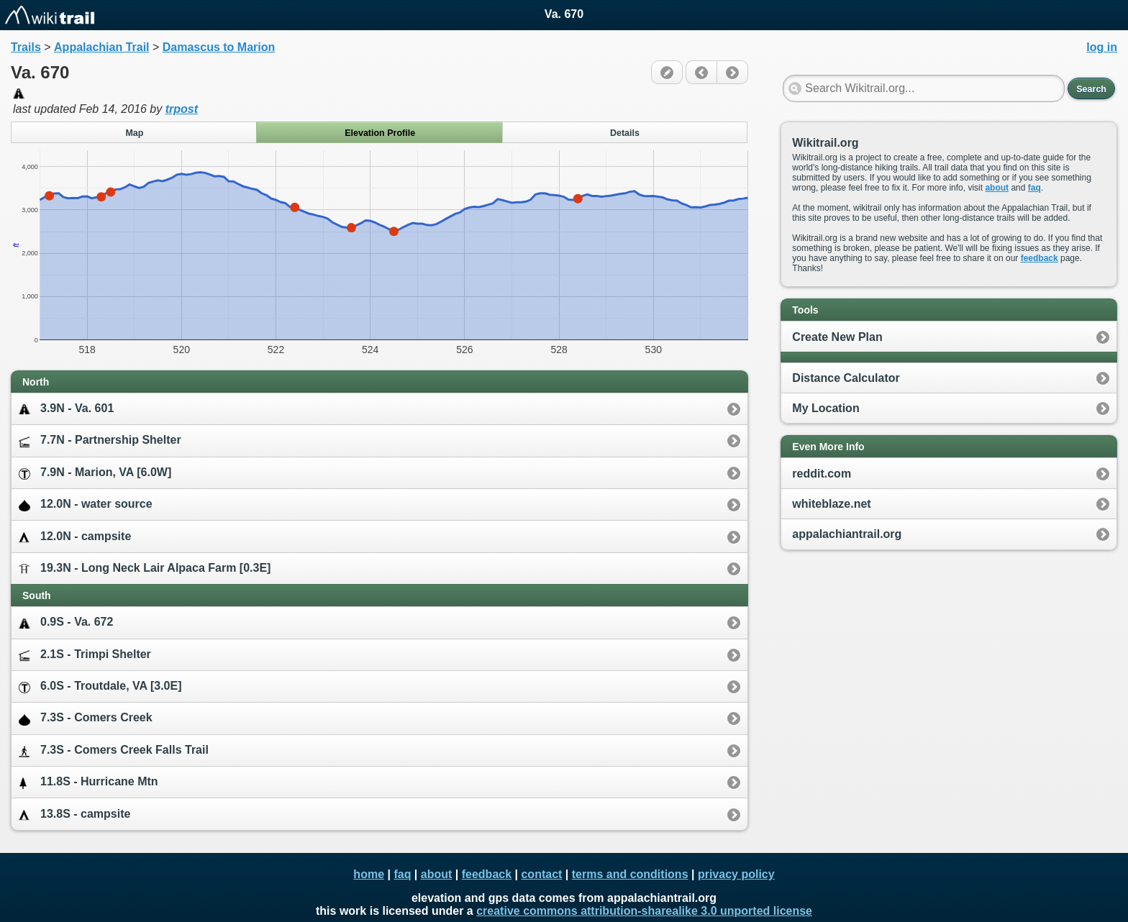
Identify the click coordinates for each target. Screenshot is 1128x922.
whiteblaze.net (831, 504)
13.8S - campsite (74, 814)
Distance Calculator (845, 378)
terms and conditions (630, 874)
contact (541, 874)
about (997, 188)
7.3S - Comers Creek (86, 718)
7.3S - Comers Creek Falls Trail (114, 750)
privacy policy (736, 874)
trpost (181, 109)
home (368, 874)
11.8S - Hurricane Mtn (88, 782)
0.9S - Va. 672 (66, 622)
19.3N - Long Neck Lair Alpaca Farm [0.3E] (144, 568)
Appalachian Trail (101, 47)
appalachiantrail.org (846, 534)
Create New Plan (837, 337)
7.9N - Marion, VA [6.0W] (95, 473)
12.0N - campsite (75, 537)
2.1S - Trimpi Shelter (85, 655)
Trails (26, 47)
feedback (1039, 258)
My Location (825, 408)
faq (1034, 188)
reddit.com (821, 473)
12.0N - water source (86, 504)
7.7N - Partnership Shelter (100, 440)
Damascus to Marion (219, 47)
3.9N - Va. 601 (66, 409)
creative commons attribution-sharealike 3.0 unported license (644, 911)
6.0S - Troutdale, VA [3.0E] (100, 686)
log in (1101, 47)
